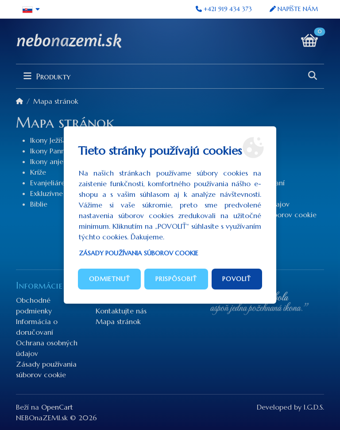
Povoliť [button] (236, 279)
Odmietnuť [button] (109, 279)
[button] (31, 9)
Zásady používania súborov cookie (138, 253)
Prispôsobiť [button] (176, 279)
